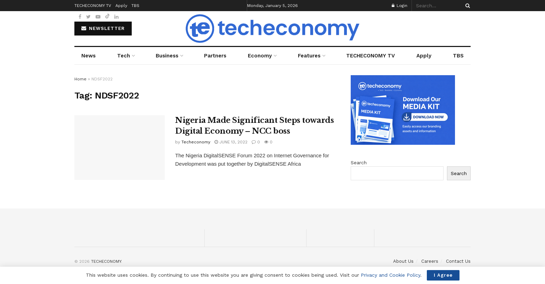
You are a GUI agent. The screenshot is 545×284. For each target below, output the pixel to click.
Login (399, 5)
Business (167, 56)
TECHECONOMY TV (370, 56)
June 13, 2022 (230, 142)
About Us (403, 261)
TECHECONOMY (106, 261)
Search (359, 162)
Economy (260, 56)
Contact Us (458, 261)
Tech (123, 56)
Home (80, 79)
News (88, 56)
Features (309, 56)
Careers (429, 261)
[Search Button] (466, 5)
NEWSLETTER (103, 28)
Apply (423, 56)
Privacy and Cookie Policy (390, 275)
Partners (215, 56)
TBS (458, 56)
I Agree (443, 275)
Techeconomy (195, 142)
